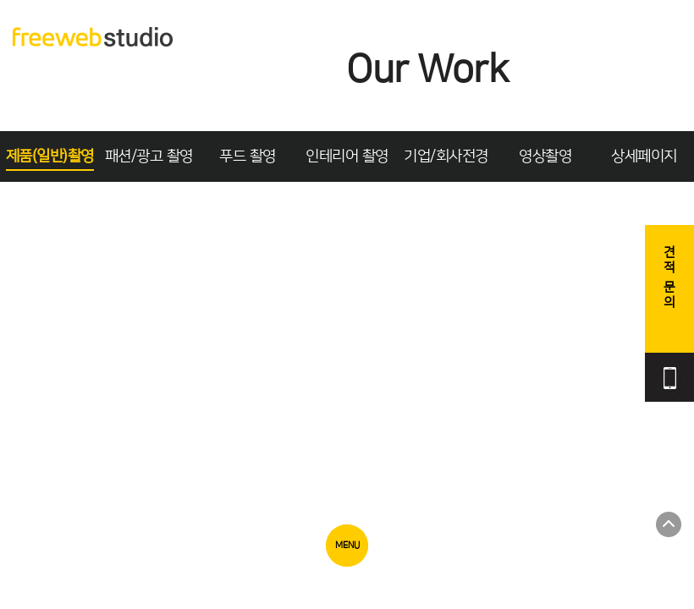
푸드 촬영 (247, 156)
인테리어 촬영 (347, 156)
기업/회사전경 (446, 156)
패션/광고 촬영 (149, 156)
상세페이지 (644, 156)
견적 (669, 277)
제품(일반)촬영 (50, 156)
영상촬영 (545, 156)
